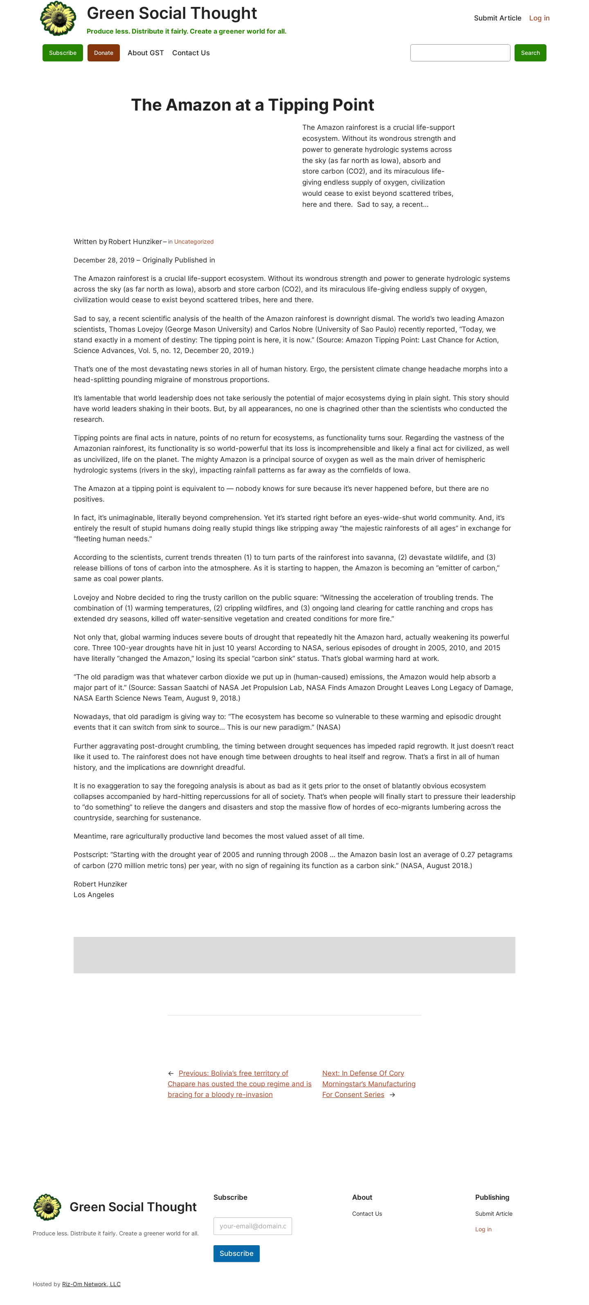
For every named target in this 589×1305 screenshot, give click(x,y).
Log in (539, 18)
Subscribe (62, 52)
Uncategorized (194, 241)
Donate (103, 52)
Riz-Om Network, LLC (91, 1283)
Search (530, 52)
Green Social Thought (172, 13)
